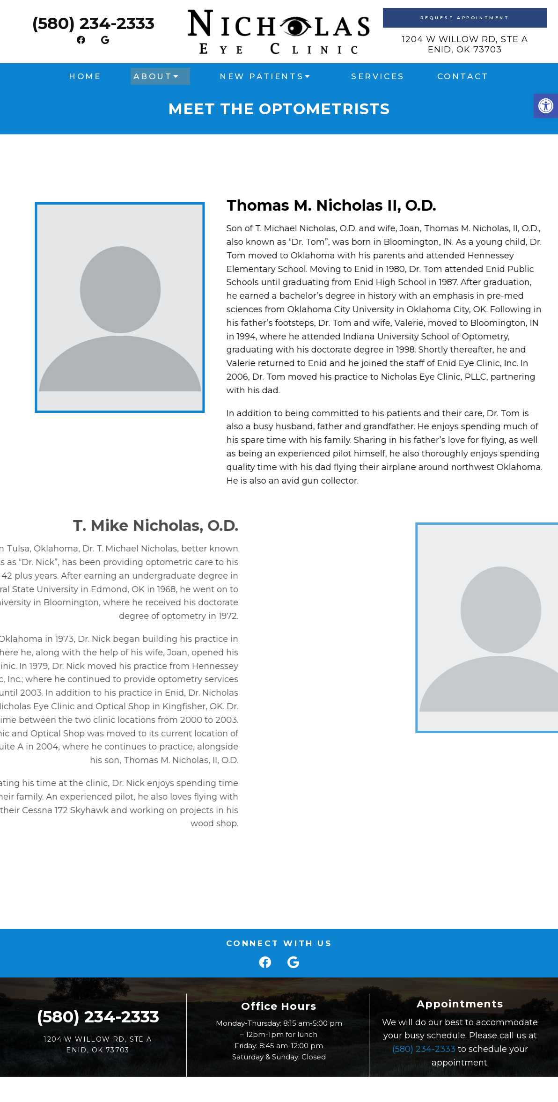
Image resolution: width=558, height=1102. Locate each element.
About (152, 76)
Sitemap (253, 1086)
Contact (463, 76)
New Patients (262, 76)
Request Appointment (464, 17)
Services (378, 76)
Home (85, 76)
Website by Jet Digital (361, 1086)
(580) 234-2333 (93, 23)
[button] (546, 106)
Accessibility (295, 1086)
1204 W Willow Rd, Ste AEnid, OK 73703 (465, 44)
